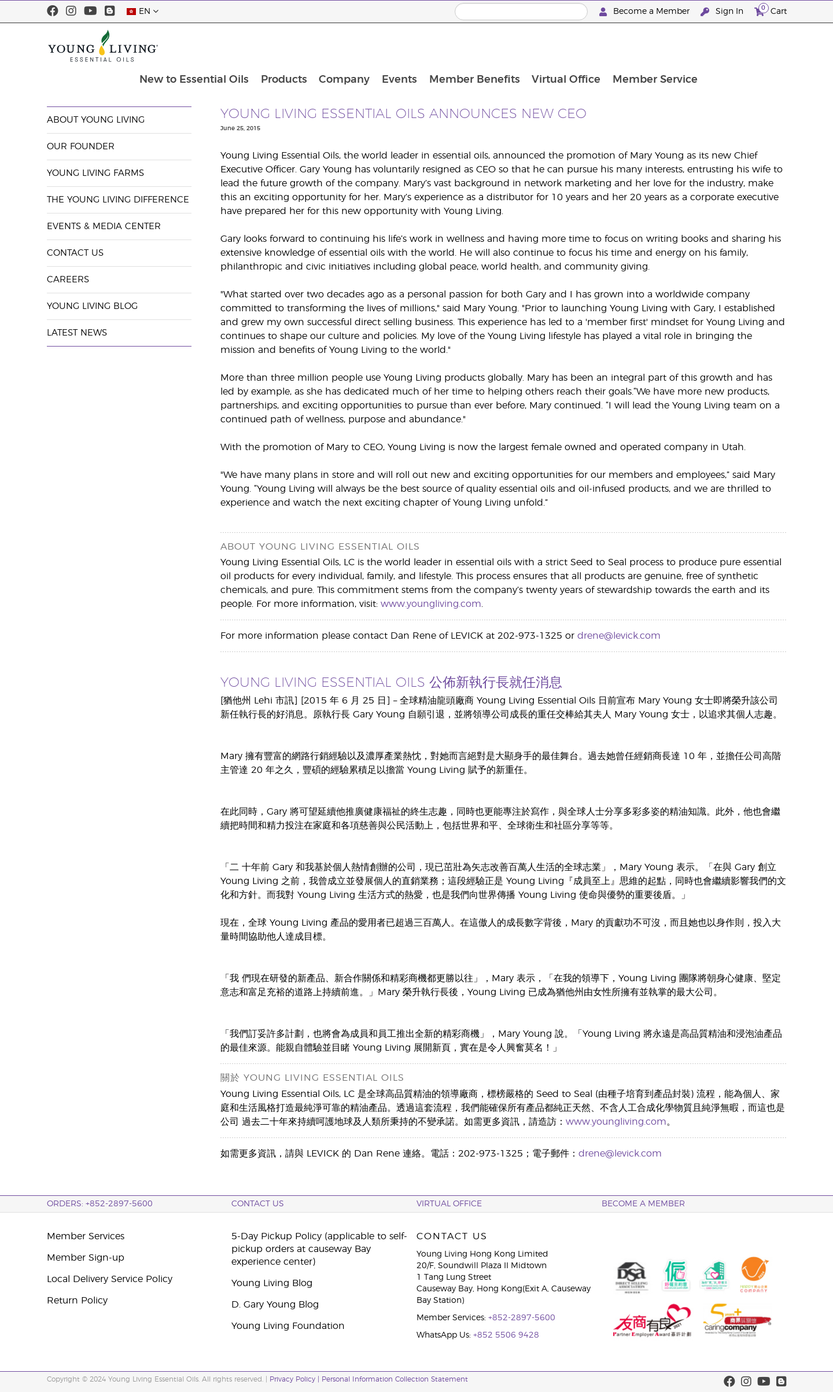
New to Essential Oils (272, 45)
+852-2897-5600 (521, 1318)
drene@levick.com (619, 635)
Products (363, 45)
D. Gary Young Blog (275, 1304)
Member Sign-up (85, 1257)
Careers (68, 279)
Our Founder (81, 146)
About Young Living (96, 120)
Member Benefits (555, 45)
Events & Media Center (141, 79)
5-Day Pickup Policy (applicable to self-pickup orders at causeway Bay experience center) (319, 1249)
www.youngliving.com (431, 604)
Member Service (737, 45)
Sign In (723, 12)
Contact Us (75, 253)
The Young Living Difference (118, 200)
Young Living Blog (92, 306)
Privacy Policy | (296, 1379)
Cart (770, 10)
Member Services (85, 1236)
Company (424, 45)
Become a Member (645, 12)
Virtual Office (648, 45)
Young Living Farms (95, 173)
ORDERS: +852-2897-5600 (100, 1204)
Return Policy (77, 1300)
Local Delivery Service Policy (109, 1279)
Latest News (77, 333)
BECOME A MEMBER (643, 1204)
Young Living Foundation (288, 1326)
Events (479, 45)
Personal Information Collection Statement (395, 1379)
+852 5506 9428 (506, 1335)
